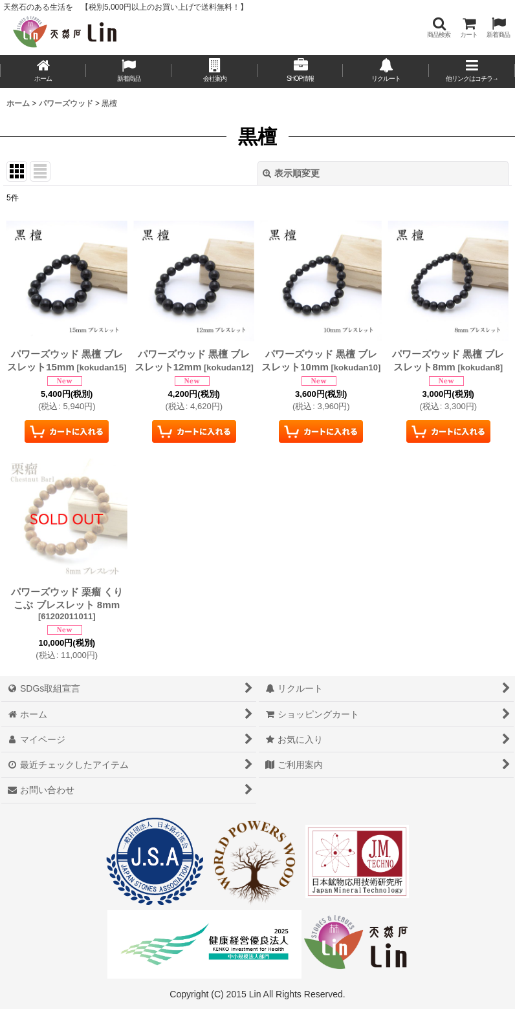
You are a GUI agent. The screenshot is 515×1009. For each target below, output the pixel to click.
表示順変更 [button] (291, 173)
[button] (439, 27)
